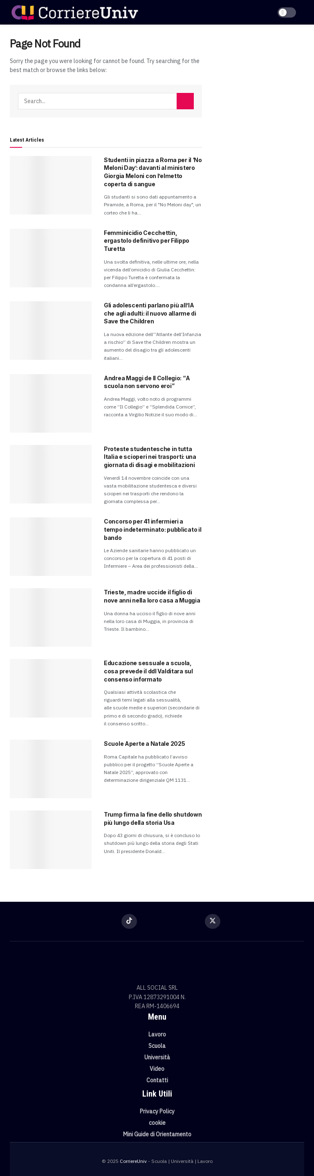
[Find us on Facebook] (101, 920)
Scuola (157, 1046)
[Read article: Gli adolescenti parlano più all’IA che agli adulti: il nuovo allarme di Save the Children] (51, 330)
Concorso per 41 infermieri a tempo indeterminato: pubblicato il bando (152, 529)
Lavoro (157, 1034)
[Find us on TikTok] (129, 921)
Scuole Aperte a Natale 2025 (144, 743)
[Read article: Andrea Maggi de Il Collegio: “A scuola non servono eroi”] (51, 403)
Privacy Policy (157, 1111)
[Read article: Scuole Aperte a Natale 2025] (51, 769)
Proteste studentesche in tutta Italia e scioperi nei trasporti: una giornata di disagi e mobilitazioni (150, 456)
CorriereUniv (133, 1161)
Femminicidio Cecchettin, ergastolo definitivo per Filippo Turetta (146, 240)
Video (157, 1068)
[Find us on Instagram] (157, 920)
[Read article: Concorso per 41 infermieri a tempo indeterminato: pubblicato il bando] (51, 546)
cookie (157, 1122)
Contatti (157, 1080)
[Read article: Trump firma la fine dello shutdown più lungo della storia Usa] (51, 839)
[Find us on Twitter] (212, 921)
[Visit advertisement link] (259, 82)
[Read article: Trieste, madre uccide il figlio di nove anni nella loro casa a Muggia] (51, 617)
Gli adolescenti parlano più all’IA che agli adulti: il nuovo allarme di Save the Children (150, 313)
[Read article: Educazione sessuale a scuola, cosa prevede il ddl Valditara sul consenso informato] (51, 688)
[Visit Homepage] (74, 12)
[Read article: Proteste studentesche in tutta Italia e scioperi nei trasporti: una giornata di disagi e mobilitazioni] (51, 474)
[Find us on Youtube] (185, 920)
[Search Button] (185, 101)
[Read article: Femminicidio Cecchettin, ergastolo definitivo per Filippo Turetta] (51, 258)
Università (157, 1057)
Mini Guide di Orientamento (157, 1134)
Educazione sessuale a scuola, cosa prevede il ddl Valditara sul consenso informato (148, 670)
